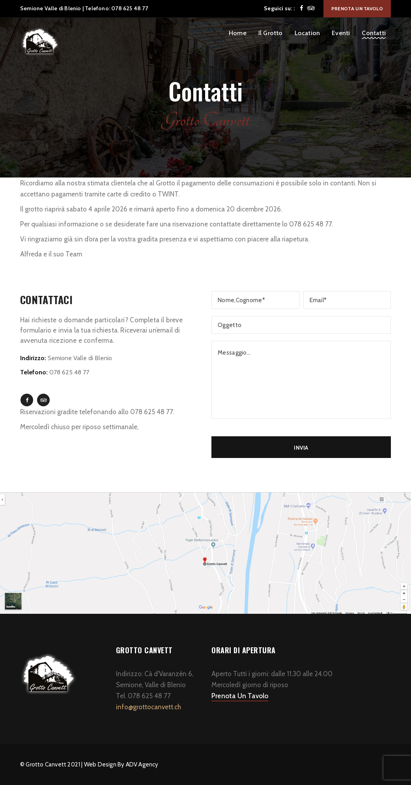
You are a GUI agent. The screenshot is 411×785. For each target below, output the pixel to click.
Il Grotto (270, 33)
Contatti (374, 33)
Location (307, 33)
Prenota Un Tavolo (239, 696)
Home (238, 33)
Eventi (341, 33)
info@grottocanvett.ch (148, 707)
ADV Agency (142, 764)
